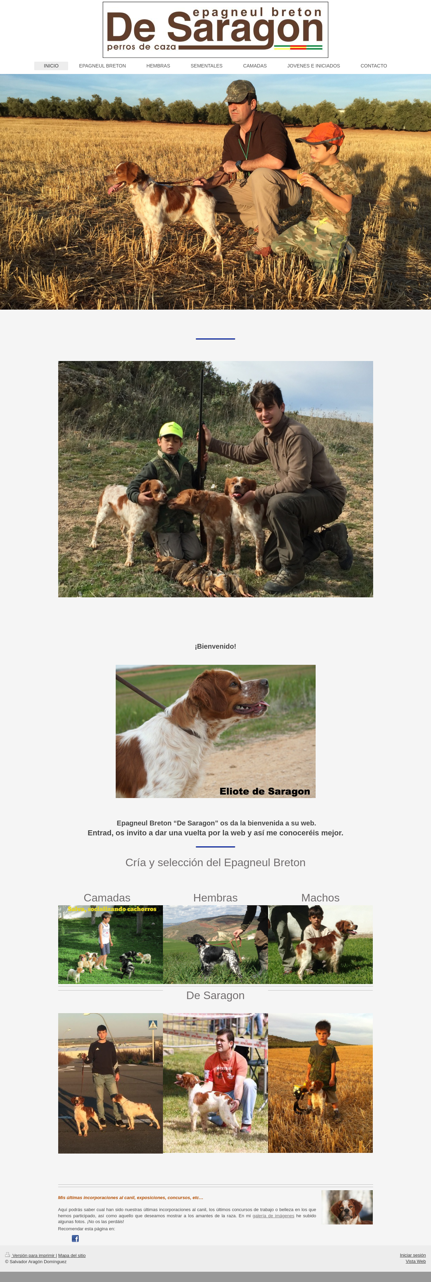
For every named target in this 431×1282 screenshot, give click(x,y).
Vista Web (416, 1261)
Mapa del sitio (72, 1255)
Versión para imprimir (30, 1255)
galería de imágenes (273, 1215)
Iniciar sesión (413, 1255)
